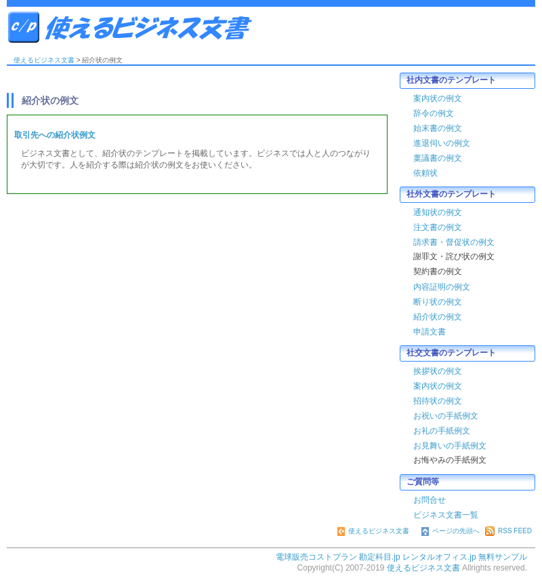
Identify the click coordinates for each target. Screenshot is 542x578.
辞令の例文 (433, 113)
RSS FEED (508, 531)
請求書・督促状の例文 (454, 242)
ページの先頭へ (450, 531)
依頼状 (425, 173)
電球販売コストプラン (316, 557)
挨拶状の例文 (437, 371)
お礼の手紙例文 (441, 431)
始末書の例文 (437, 128)
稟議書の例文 (437, 158)
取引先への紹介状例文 (55, 135)
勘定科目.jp (379, 557)
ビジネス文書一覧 (445, 515)
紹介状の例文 (437, 317)
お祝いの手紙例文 (445, 416)
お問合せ (429, 500)
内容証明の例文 (441, 287)
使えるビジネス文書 (149, 27)
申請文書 (429, 331)
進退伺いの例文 (441, 143)
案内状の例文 (437, 98)
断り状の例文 (437, 302)
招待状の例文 (437, 401)
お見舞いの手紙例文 (449, 445)
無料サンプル (502, 557)
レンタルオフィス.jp (439, 557)
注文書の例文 (437, 227)
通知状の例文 (437, 212)
